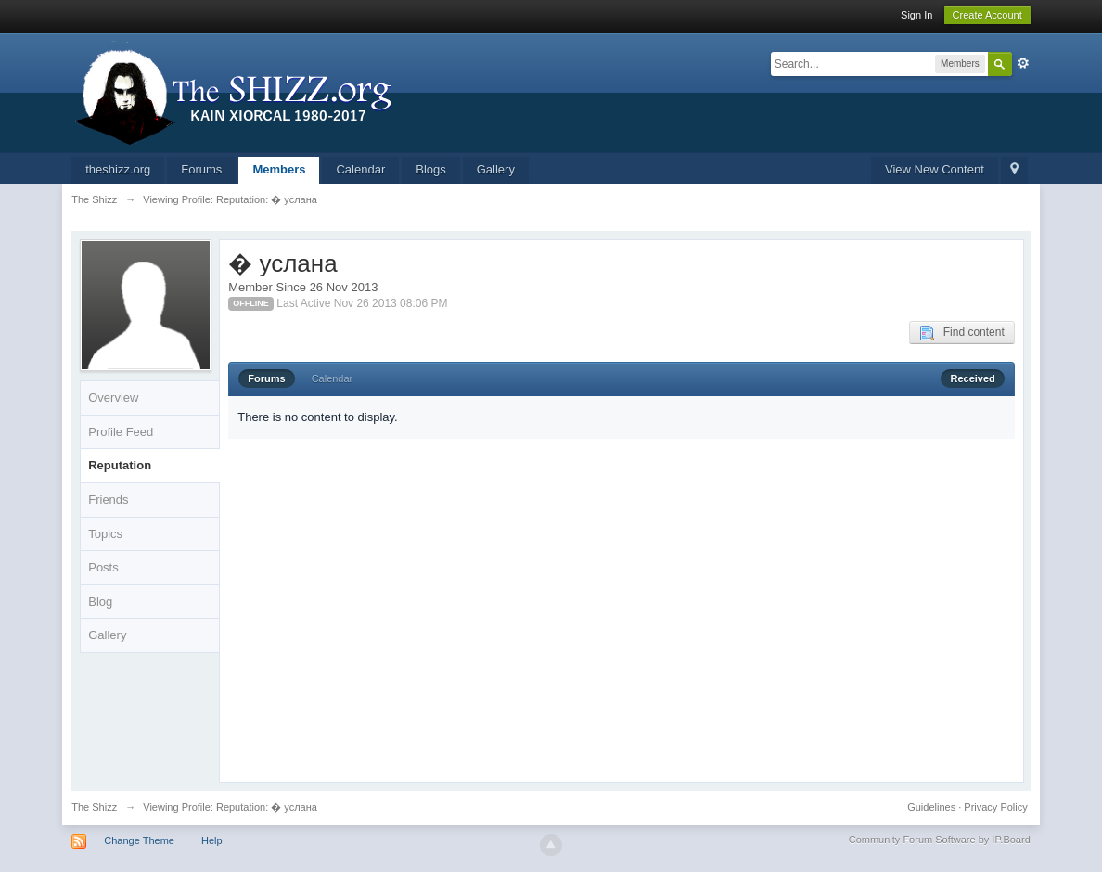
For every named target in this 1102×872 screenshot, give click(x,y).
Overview (113, 397)
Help (212, 840)
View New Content (934, 169)
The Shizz (94, 807)
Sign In (916, 14)
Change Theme (139, 840)
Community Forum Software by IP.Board (940, 839)
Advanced (1023, 63)
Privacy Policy (995, 807)
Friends (108, 500)
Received (972, 378)
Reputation (119, 465)
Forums (201, 169)
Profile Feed (120, 432)
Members (278, 169)
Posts (103, 567)
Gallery (496, 169)
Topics (105, 534)
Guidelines (931, 807)
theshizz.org (117, 169)
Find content (962, 333)
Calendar (360, 169)
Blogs (431, 169)
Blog (100, 602)
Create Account (987, 14)
